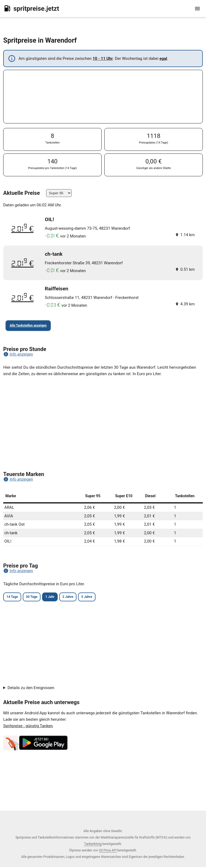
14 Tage (12, 597)
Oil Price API (108, 850)
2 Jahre (67, 597)
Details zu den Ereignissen (31, 687)
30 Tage (32, 597)
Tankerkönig (92, 844)
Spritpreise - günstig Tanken (28, 725)
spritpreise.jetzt (31, 8)
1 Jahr (49, 597)
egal (163, 58)
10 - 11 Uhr (103, 58)
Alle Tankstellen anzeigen (28, 325)
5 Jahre (86, 597)
